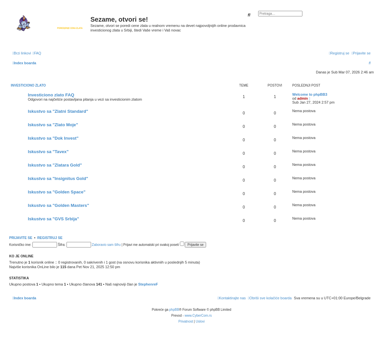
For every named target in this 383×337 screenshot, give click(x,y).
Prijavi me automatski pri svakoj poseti (153, 245)
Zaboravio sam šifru (106, 245)
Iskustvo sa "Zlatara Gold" (55, 165)
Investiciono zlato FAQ (51, 94)
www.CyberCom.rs (198, 315)
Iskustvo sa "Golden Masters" (58, 205)
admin (302, 98)
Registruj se (50, 238)
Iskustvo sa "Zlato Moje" (53, 124)
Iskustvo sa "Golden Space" (57, 191)
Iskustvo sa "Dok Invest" (53, 138)
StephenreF (148, 284)
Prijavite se (20, 238)
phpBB (174, 309)
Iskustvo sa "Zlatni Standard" (58, 111)
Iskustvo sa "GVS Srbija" (53, 218)
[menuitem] (37, 53)
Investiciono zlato (28, 85)
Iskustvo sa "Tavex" (48, 151)
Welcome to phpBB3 (309, 94)
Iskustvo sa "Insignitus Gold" (58, 178)
